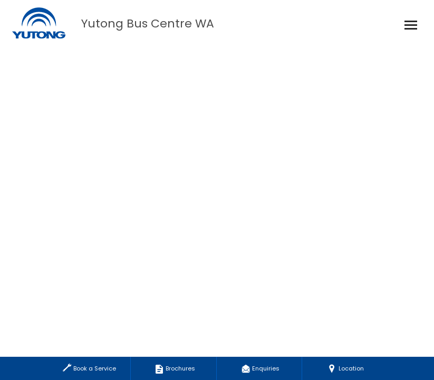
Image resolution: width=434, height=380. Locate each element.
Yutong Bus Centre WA (147, 24)
